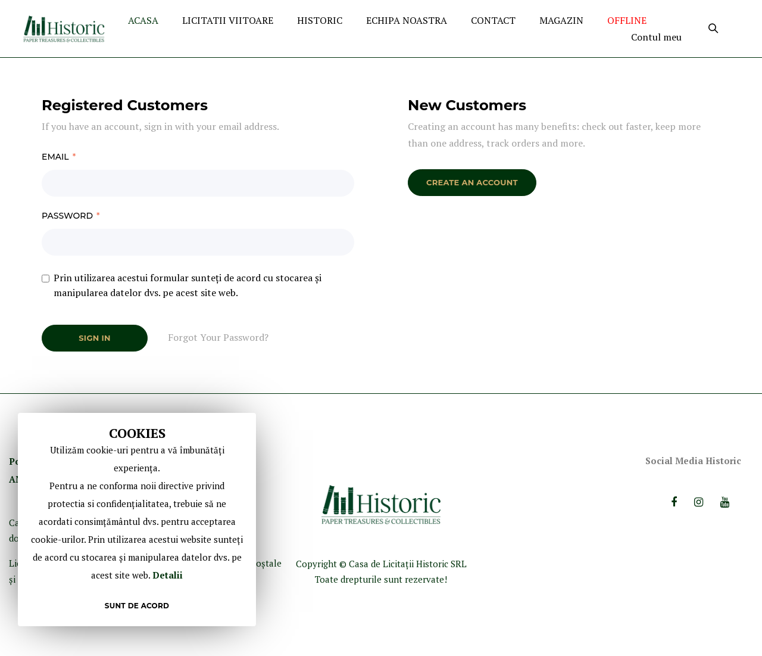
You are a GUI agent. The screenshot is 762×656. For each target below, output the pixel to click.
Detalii (167, 575)
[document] (136, 519)
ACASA (143, 20)
